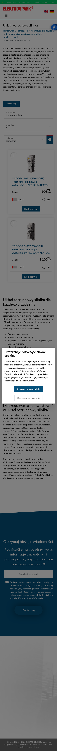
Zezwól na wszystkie (28, 389)
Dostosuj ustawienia (28, 397)
